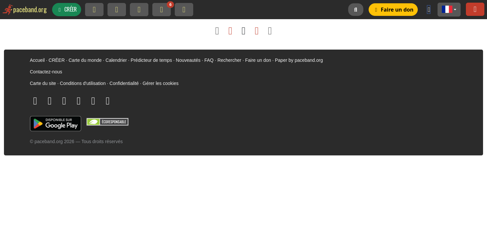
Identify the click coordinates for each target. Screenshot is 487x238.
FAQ (209, 60)
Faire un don (258, 60)
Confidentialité (124, 83)
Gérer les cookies (161, 83)
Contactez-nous (46, 71)
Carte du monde (85, 60)
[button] (449, 10)
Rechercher (229, 60)
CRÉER (56, 60)
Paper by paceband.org (299, 60)
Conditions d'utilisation (83, 83)
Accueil (37, 60)
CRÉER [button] (66, 9)
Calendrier (116, 60)
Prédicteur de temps (151, 60)
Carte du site (43, 83)
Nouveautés (188, 60)
